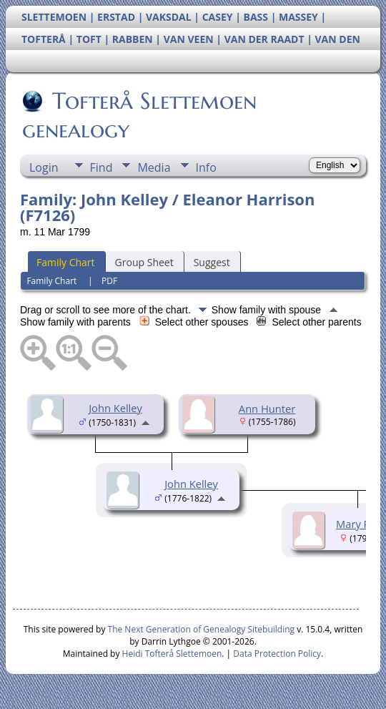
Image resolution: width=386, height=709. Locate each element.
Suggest (212, 262)
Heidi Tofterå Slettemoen (172, 653)
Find (101, 167)
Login (44, 167)
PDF (109, 281)
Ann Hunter (267, 408)
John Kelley (115, 408)
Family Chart (65, 262)
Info (206, 167)
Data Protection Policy (277, 653)
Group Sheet (144, 262)
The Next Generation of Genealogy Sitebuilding (201, 629)
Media (153, 167)
